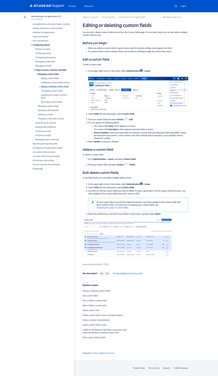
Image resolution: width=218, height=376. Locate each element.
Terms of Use (154, 368)
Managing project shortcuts (47, 139)
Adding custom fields (50, 78)
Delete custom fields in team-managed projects (103, 315)
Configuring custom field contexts (55, 82)
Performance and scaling (43, 160)
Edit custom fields (90, 296)
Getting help (38, 169)
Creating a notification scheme (51, 119)
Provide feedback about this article (128, 273)
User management (40, 41)
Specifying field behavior (48, 110)
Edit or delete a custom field (94, 300)
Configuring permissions (45, 57)
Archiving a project (43, 135)
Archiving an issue (43, 131)
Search (176, 6)
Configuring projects (41, 45)
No (107, 273)
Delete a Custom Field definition (96, 320)
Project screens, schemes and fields (50, 70)
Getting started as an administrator (47, 28)
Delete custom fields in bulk (94, 325)
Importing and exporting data (45, 144)
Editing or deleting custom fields (55, 87)
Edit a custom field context (94, 337)
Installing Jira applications (44, 32)
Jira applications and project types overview (51, 24)
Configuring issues (43, 53)
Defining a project (42, 49)
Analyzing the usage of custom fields (112, 208)
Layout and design (40, 36)
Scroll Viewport (109, 353)
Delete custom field (91, 310)
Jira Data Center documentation (46, 156)
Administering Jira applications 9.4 (46, 16)
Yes (101, 273)
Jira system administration (44, 152)
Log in (183, 6)
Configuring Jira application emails (47, 148)
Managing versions (43, 66)
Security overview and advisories (46, 164)
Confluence (95, 353)
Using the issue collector (45, 123)
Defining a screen (45, 114)
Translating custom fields (52, 91)
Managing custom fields (48, 74)
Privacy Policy (139, 368)
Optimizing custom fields (51, 102)
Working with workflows (45, 127)
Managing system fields (48, 106)
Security (166, 368)
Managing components (45, 62)
